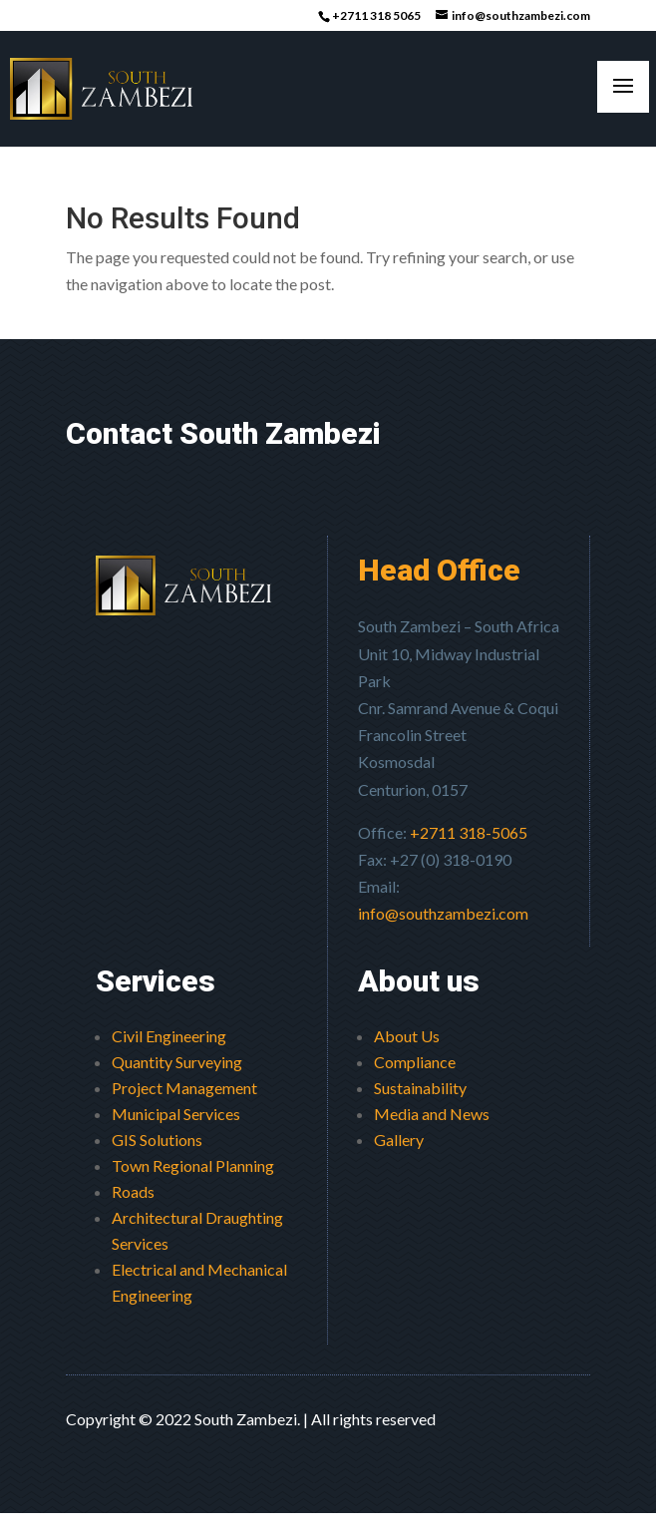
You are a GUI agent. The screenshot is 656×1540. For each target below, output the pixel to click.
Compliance (415, 1061)
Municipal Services (176, 1113)
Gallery (399, 1139)
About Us (407, 1035)
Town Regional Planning (193, 1165)
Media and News (432, 1113)
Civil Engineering (169, 1035)
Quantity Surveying (177, 1061)
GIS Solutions (157, 1139)
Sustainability (420, 1087)
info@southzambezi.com (443, 913)
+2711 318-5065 (468, 832)
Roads (133, 1191)
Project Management (184, 1087)
